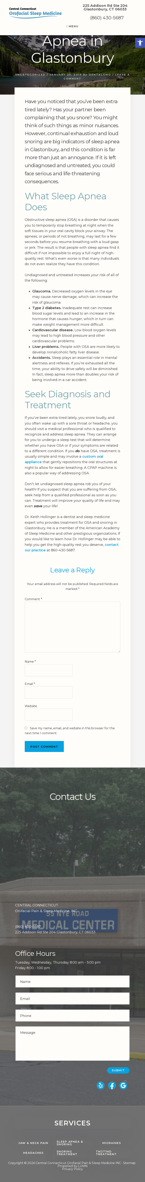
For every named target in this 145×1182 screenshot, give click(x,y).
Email (30, 684)
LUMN (83, 1166)
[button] (140, 43)
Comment (33, 599)
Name (30, 661)
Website (31, 706)
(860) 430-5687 (107, 17)
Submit (118, 1070)
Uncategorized (30, 74)
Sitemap (129, 1163)
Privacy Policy (72, 1169)
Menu (74, 26)
